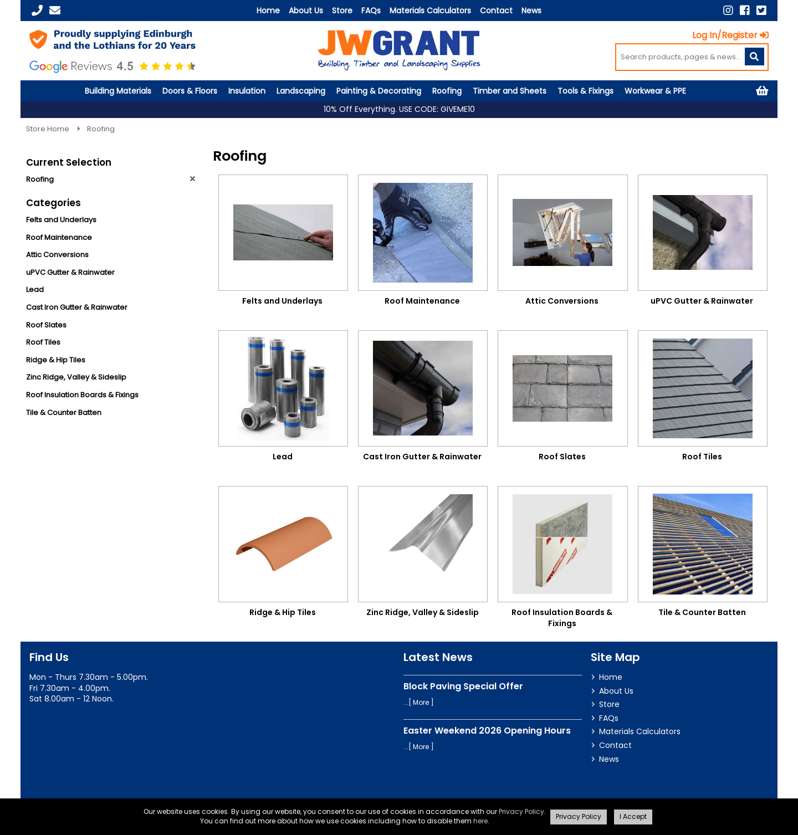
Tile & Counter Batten (63, 412)
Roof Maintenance (59, 237)
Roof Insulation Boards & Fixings (82, 395)
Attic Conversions (57, 254)
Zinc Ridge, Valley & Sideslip (76, 377)
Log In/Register (730, 35)
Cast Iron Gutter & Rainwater (76, 307)
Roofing (447, 90)
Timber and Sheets (509, 90)
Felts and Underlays (61, 219)
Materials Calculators (430, 10)
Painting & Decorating (378, 90)
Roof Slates (46, 325)
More (421, 702)
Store (342, 10)
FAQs (371, 10)
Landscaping (301, 90)
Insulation (246, 90)
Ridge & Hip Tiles (55, 360)
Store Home (48, 129)
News (531, 10)
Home (268, 10)
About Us (306, 10)
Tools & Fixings (585, 90)
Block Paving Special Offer (463, 686)
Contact (496, 10)
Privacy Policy (521, 811)
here (480, 821)
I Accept (633, 816)
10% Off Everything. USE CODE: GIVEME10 (399, 109)
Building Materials (118, 90)
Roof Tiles (43, 342)
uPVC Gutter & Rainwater (70, 272)
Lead (35, 289)
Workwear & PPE (655, 90)
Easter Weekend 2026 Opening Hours (487, 730)
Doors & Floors (189, 90)
